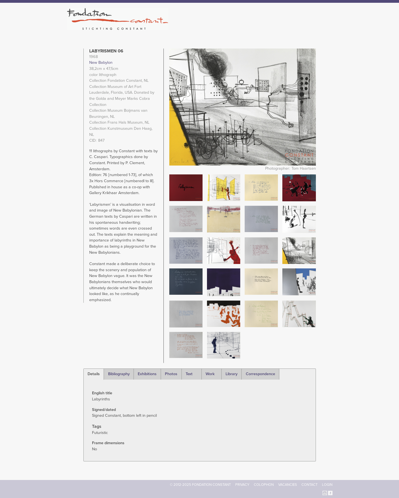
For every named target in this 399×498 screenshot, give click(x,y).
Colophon (264, 484)
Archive (293, 28)
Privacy (242, 484)
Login (327, 484)
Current (313, 28)
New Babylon (100, 62)
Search (329, 27)
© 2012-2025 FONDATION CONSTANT (200, 484)
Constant (247, 28)
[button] (186, 187)
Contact (309, 484)
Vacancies (287, 484)
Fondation (223, 28)
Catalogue (271, 28)
